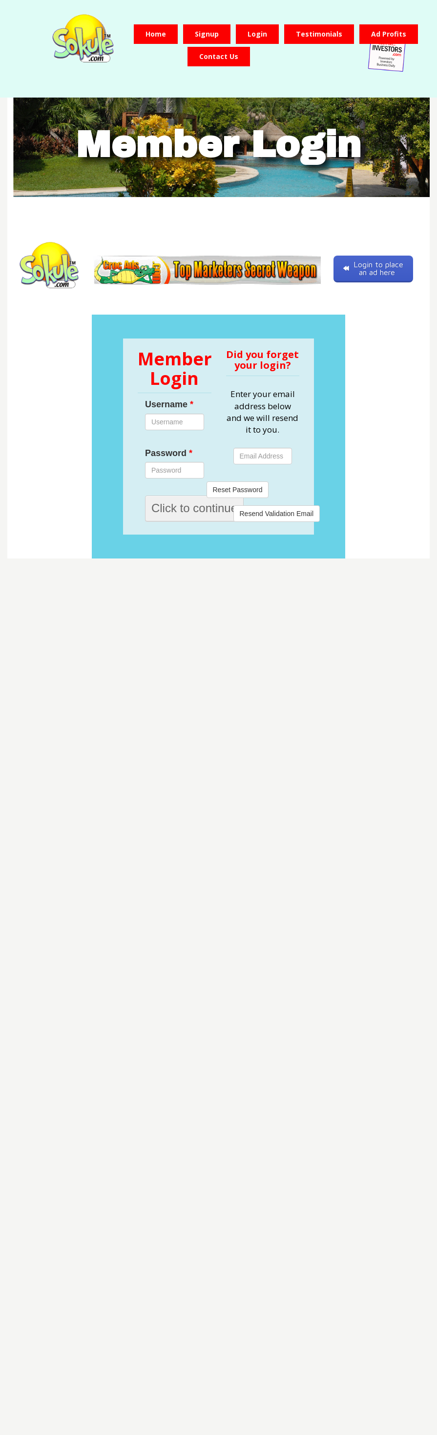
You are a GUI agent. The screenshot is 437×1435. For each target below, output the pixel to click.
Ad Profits (388, 34)
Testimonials (319, 34)
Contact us (218, 56)
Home (156, 34)
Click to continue (194, 508)
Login (257, 34)
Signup (207, 34)
